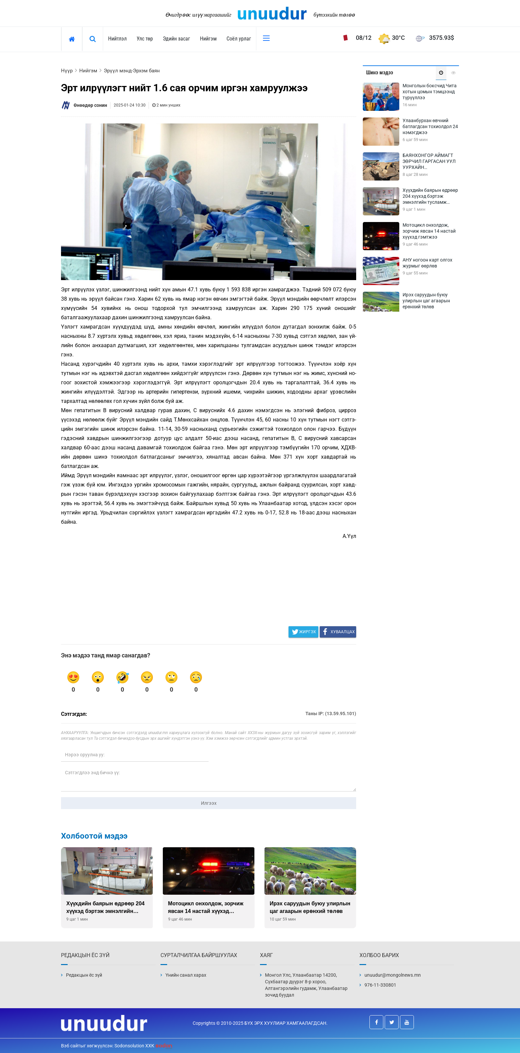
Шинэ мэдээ (379, 72)
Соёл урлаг (239, 39)
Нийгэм (208, 39)
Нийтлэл (117, 39)
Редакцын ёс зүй (84, 975)
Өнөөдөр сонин (90, 105)
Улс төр (145, 39)
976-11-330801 (380, 985)
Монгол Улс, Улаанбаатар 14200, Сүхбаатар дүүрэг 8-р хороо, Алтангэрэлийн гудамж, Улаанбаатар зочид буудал (306, 985)
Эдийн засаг (176, 39)
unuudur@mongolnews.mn (392, 975)
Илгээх (209, 803)
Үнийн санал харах (185, 975)
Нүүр (67, 71)
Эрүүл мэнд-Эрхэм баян (132, 71)
